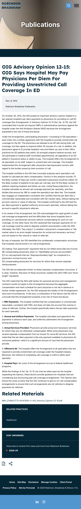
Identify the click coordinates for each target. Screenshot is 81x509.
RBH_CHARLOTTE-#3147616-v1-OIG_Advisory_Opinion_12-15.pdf (32, 400)
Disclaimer (33, 482)
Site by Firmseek (27, 488)
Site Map (21, 482)
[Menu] (77, 6)
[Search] (68, 5)
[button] (10, 464)
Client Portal (66, 482)
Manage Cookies (49, 482)
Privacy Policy (9, 488)
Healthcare (11, 420)
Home (12, 482)
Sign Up (13, 450)
